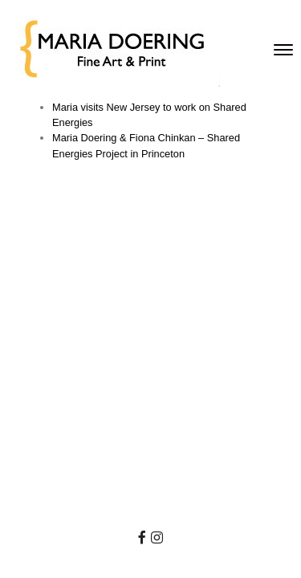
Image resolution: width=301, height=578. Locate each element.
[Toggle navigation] (283, 49)
